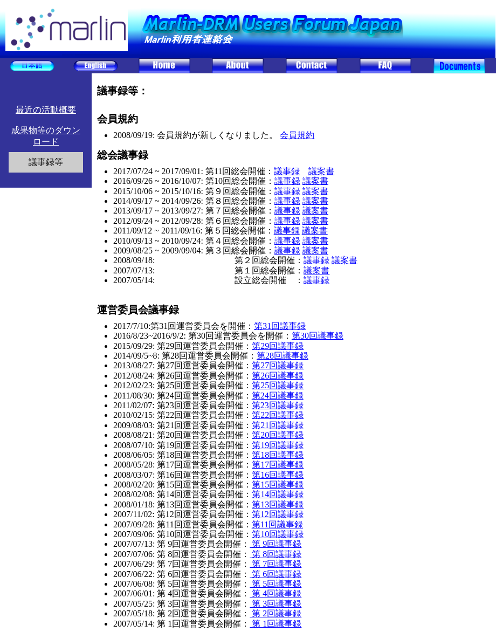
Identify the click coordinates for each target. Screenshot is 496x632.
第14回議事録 (278, 494)
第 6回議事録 (275, 574)
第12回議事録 (278, 514)
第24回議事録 (278, 395)
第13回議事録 (278, 504)
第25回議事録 (278, 385)
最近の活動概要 (46, 109)
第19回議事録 (278, 445)
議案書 (321, 171)
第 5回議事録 (275, 583)
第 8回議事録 (275, 554)
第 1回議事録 (275, 623)
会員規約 (297, 135)
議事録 (287, 171)
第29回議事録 (278, 346)
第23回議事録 (278, 405)
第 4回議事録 (275, 593)
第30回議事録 (317, 335)
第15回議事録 (278, 484)
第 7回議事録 (275, 563)
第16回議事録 (278, 474)
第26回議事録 (278, 375)
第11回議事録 (277, 524)
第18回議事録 (278, 454)
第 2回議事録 (275, 613)
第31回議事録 (280, 326)
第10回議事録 (278, 534)
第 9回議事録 (275, 543)
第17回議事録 (278, 464)
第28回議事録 (282, 355)
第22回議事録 (278, 415)
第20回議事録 (278, 434)
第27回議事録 (278, 365)
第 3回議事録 (275, 603)
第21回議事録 (278, 425)
